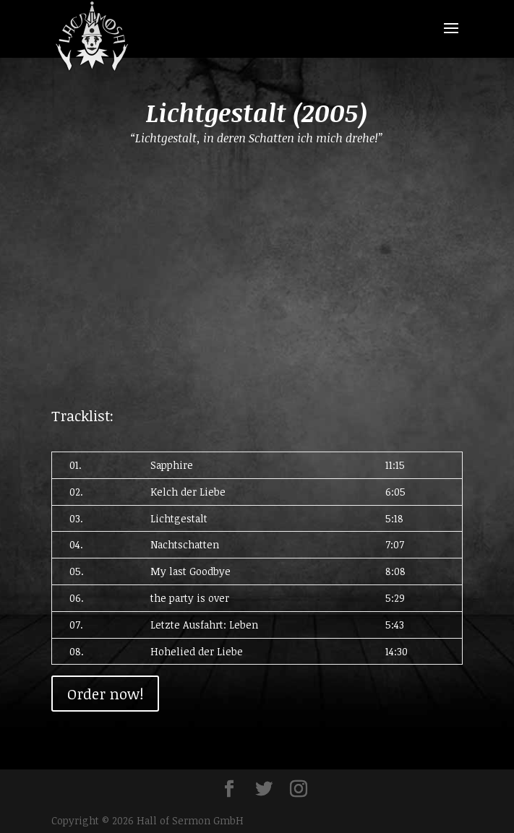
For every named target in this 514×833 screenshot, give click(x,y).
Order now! (105, 693)
